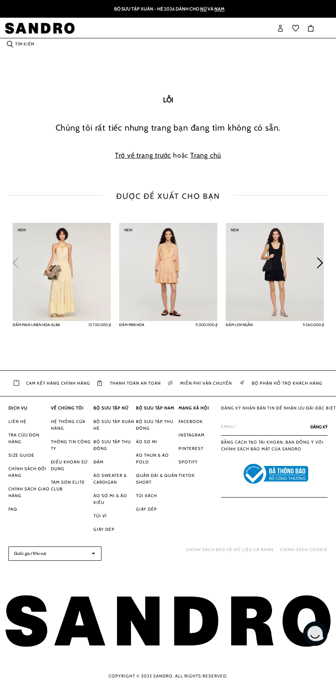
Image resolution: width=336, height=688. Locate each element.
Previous (19, 261)
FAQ (12, 509)
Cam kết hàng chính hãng (51, 383)
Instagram (192, 435)
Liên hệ (17, 421)
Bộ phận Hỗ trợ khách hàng (281, 383)
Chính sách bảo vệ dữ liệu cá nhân (230, 549)
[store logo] (40, 28)
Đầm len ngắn (239, 324)
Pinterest (191, 448)
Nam (219, 9)
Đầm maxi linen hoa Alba (36, 324)
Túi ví (100, 516)
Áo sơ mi (146, 441)
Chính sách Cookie (304, 549)
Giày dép (104, 529)
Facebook (191, 421)
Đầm (98, 462)
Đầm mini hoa (131, 324)
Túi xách (146, 495)
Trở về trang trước (143, 155)
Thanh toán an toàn (129, 383)
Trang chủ (205, 155)
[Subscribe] (319, 427)
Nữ (203, 9)
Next (324, 261)
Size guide (21, 455)
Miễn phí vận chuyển (200, 383)
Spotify (188, 462)
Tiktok (187, 475)
